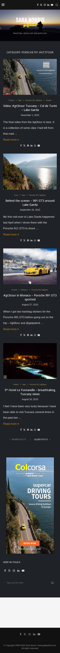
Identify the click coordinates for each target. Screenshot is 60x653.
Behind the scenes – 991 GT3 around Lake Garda (30, 203)
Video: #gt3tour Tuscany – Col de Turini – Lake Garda (30, 108)
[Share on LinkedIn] (31, 145)
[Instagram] (45, 4)
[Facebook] (37, 4)
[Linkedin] (48, 4)
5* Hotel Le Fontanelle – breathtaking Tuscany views (30, 392)
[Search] (56, 4)
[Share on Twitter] (24, 145)
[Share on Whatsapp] (35, 145)
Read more (11, 139)
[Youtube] (52, 4)
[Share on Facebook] (21, 145)
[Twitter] (41, 4)
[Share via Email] (39, 145)
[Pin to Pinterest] (28, 145)
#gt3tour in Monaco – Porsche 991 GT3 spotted (30, 297)
